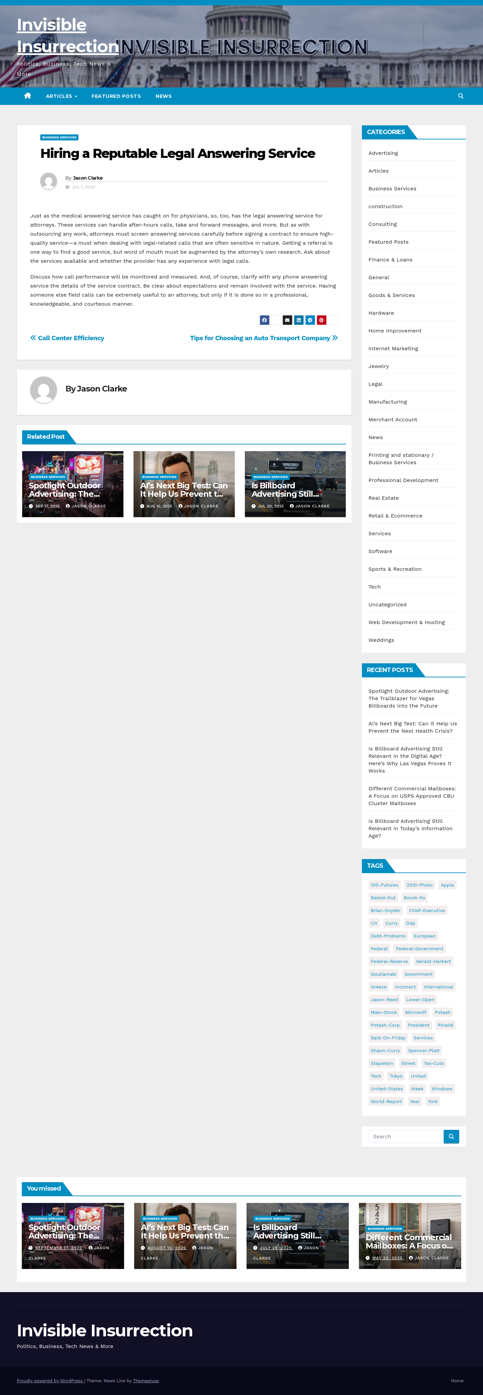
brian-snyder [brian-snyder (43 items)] (386, 910)
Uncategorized (388, 604)
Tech (375, 587)
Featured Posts (116, 96)
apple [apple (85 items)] (447, 885)
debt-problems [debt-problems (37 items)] (388, 935)
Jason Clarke (88, 178)
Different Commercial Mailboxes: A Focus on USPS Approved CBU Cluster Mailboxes (412, 795)
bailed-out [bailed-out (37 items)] (383, 897)
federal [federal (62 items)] (379, 948)
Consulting (383, 224)
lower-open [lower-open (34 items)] (420, 999)
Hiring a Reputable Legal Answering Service (177, 153)
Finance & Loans (391, 259)
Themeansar (146, 1380)
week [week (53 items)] (417, 1088)
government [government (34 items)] (419, 974)
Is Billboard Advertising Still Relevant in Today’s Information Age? (411, 828)
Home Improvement (395, 330)
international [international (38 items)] (438, 986)
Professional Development (404, 480)
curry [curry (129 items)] (391, 923)
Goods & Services (392, 295)
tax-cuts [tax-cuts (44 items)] (434, 1063)
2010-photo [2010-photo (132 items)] (420, 885)
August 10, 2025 (167, 1248)
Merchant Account (393, 419)
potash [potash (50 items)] (442, 1012)
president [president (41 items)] (419, 1025)
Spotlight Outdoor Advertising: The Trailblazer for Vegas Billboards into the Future (409, 698)
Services (380, 533)
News (164, 96)
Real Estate (384, 498)
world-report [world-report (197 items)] (386, 1101)
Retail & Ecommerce (396, 515)
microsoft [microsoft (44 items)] (416, 1012)
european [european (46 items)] (425, 935)
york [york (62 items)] (433, 1101)
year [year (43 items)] (415, 1101)
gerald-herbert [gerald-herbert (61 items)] (433, 961)
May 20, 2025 (388, 1258)
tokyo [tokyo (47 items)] (395, 1076)
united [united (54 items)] (418, 1076)
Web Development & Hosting (407, 622)
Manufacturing (388, 402)
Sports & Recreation (395, 569)
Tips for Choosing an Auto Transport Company (264, 338)
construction (386, 206)
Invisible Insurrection (105, 1330)
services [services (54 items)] (423, 1037)
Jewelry (379, 366)
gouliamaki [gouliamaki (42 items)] (383, 974)
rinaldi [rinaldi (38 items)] (445, 1025)
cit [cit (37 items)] (374, 923)
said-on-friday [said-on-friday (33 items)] (388, 1037)
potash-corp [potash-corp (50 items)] (385, 1025)
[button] (461, 96)
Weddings (381, 640)
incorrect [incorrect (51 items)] (405, 986)
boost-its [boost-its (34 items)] (414, 897)
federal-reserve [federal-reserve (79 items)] (389, 961)
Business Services (59, 137)
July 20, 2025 (276, 1248)
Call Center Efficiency (67, 338)
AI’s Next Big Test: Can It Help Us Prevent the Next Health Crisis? (184, 494)
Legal (376, 384)
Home (457, 1380)
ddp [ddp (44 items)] (411, 923)
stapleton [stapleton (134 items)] (382, 1063)
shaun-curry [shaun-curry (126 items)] (385, 1050)
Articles (60, 96)
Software (380, 551)
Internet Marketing (393, 348)
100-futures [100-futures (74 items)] (384, 885)
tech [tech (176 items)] (376, 1076)
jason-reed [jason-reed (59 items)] (384, 999)
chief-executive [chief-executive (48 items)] (427, 910)
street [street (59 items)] (408, 1063)
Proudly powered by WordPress (50, 1380)
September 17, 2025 (59, 1248)
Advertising (383, 153)
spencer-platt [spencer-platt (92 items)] (423, 1050)
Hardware (381, 313)
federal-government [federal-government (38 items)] (419, 948)
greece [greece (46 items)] (379, 986)
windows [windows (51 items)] (442, 1088)
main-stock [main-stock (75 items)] (384, 1012)
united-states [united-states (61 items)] (387, 1088)
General (379, 277)
